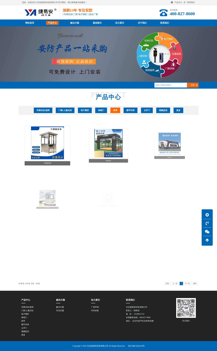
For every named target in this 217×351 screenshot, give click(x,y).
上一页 (174, 284)
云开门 (147, 110)
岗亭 (55, 85)
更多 (178, 110)
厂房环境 (95, 307)
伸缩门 (101, 110)
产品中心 (176, 2)
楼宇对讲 (130, 110)
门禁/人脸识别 (65, 110)
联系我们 (189, 2)
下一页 (187, 284)
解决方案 (60, 307)
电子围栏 (85, 110)
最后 (195, 284)
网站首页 (34, 85)
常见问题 (60, 311)
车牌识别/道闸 (43, 110)
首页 (167, 284)
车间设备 (95, 311)
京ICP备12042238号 (136, 346)
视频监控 (163, 110)
